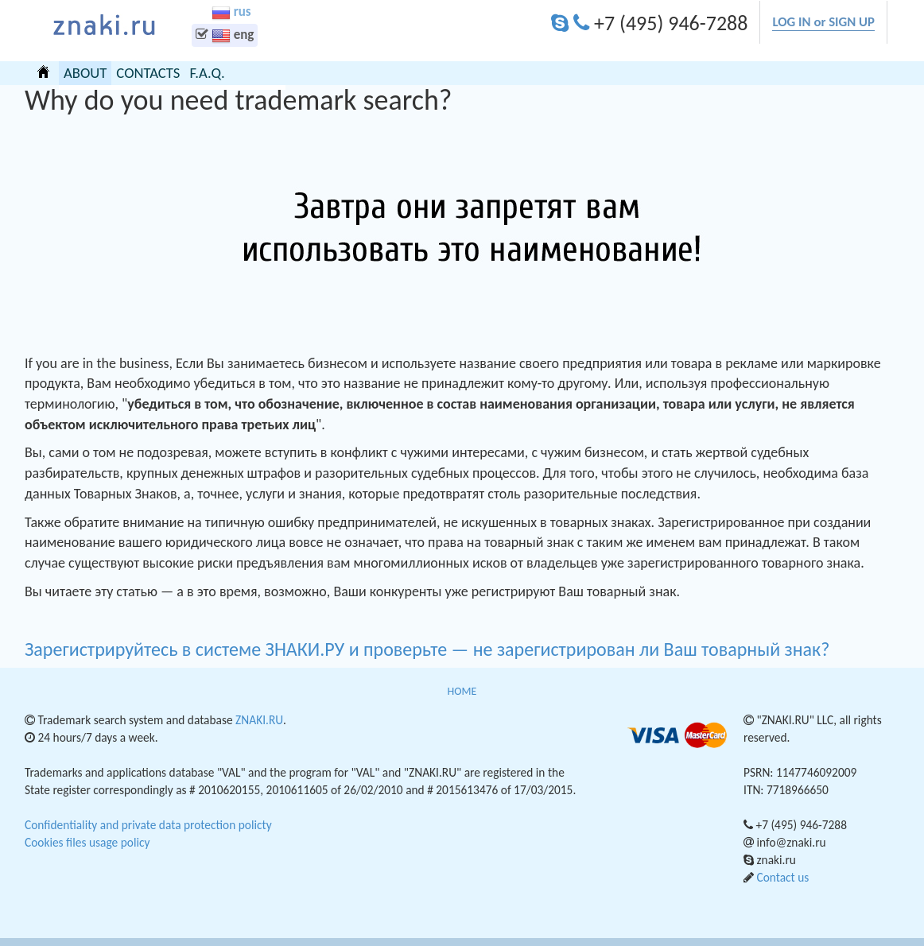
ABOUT (85, 73)
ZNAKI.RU (259, 719)
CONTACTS (148, 73)
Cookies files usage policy (87, 842)
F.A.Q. (206, 73)
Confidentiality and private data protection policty (148, 824)
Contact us (782, 877)
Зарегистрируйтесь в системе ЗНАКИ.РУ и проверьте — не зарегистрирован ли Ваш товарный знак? (429, 649)
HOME (43, 71)
